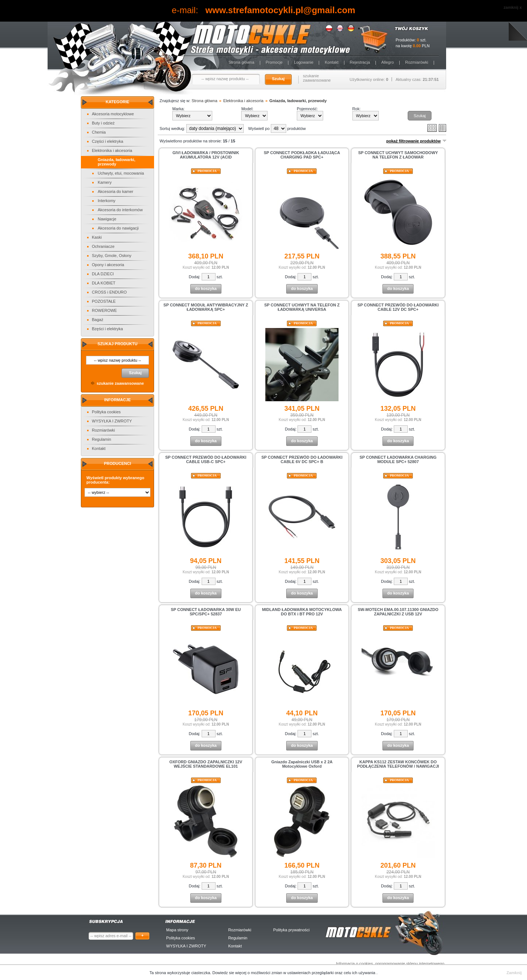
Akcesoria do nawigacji (118, 228)
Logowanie (303, 62)
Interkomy (106, 200)
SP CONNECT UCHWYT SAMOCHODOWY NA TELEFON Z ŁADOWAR (398, 154)
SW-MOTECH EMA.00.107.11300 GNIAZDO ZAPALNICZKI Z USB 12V (398, 611)
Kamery (105, 182)
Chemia (99, 132)
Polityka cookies (106, 412)
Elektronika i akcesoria (112, 150)
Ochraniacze (103, 246)
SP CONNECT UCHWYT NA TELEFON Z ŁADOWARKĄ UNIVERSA (302, 307)
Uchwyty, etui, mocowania (121, 173)
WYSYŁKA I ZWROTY (112, 421)
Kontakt (331, 62)
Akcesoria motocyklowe (113, 114)
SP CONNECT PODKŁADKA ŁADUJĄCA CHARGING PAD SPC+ (302, 154)
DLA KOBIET (103, 283)
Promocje (274, 62)
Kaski (97, 237)
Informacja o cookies (354, 963)
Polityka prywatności (291, 930)
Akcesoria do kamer (115, 191)
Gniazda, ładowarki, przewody (297, 100)
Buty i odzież (103, 123)
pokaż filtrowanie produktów (413, 141)
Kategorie (118, 102)
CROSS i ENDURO (109, 292)
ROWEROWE (104, 310)
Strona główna (241, 62)
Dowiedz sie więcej (229, 972)
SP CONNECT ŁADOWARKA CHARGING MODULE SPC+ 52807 (398, 459)
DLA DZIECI (103, 274)
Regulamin (101, 439)
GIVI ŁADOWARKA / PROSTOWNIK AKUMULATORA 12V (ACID (205, 154)
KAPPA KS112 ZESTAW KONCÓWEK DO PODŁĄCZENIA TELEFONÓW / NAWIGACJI (398, 764)
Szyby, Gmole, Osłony (111, 255)
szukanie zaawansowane (317, 78)
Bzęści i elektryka (107, 329)
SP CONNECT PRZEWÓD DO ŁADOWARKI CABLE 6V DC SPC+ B (302, 459)
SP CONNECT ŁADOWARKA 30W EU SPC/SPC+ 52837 (206, 611)
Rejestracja (360, 62)
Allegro (387, 62)
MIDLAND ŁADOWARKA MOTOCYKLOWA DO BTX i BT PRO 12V (302, 611)
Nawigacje (107, 219)
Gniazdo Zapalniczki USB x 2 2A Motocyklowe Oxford (302, 764)
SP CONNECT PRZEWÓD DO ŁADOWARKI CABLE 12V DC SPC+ (398, 307)
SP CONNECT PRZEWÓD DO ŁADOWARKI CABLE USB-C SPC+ (206, 459)
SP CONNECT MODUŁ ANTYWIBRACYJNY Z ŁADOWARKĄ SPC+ (206, 307)
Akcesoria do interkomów (120, 210)
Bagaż (97, 319)
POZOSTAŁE (104, 301)
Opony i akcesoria (108, 264)
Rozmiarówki (416, 62)
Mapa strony (177, 930)
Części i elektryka (107, 141)
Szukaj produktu (117, 344)
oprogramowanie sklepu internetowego (409, 963)
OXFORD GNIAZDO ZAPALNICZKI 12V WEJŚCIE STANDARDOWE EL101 (205, 764)
